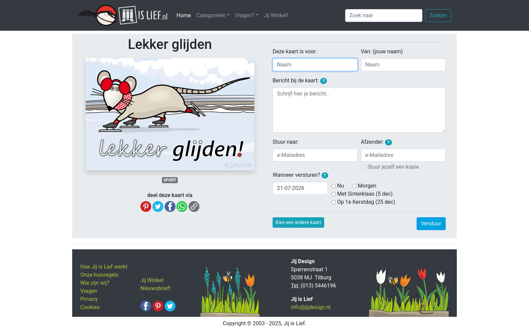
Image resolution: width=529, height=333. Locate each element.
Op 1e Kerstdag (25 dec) (366, 202)
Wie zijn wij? (94, 283)
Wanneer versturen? (300, 175)
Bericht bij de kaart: (300, 80)
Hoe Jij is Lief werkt (103, 266)
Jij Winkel (151, 280)
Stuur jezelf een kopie (393, 167)
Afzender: (376, 142)
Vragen (88, 291)
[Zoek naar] (383, 15)
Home (185, 15)
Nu (340, 186)
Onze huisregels (99, 275)
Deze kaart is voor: (295, 51)
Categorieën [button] (210, 15)
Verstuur (431, 223)
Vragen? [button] (244, 15)
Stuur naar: (286, 142)
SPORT (169, 180)
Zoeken (438, 15)
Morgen (367, 186)
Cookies (90, 307)
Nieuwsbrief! (155, 288)
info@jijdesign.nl (311, 307)
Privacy (89, 299)
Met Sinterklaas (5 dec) (365, 194)
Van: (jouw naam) (382, 51)
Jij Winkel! (276, 15)
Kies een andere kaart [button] (298, 222)
